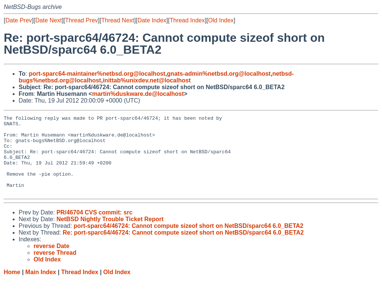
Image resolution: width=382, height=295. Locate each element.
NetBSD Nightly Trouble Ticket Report (109, 235)
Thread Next (117, 20)
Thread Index (187, 20)
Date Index (151, 20)
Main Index (40, 288)
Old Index (221, 20)
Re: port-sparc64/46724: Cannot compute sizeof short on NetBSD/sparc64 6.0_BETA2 (183, 248)
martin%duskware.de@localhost (138, 94)
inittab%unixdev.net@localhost (147, 80)
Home (12, 288)
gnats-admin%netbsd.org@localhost (219, 73)
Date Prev (18, 20)
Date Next (48, 20)
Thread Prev (81, 20)
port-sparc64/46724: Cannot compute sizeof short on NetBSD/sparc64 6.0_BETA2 (188, 241)
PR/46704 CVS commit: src (94, 228)
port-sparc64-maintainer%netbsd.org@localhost (97, 73)
